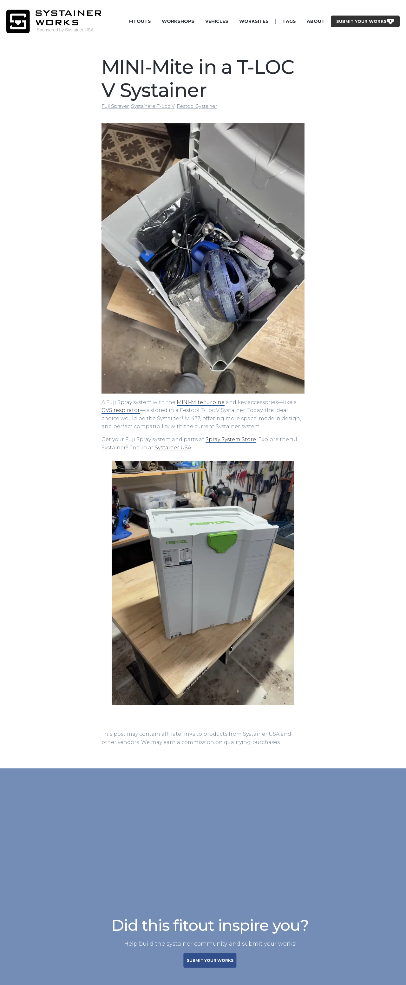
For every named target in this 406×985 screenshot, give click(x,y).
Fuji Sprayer (115, 106)
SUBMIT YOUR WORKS (210, 960)
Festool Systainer (197, 106)
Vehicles (216, 21)
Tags (289, 21)
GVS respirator (121, 410)
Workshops (178, 21)
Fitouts (140, 21)
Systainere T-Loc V (152, 106)
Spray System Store (231, 439)
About (316, 21)
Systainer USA (173, 448)
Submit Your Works (365, 21)
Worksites (254, 21)
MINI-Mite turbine (201, 402)
